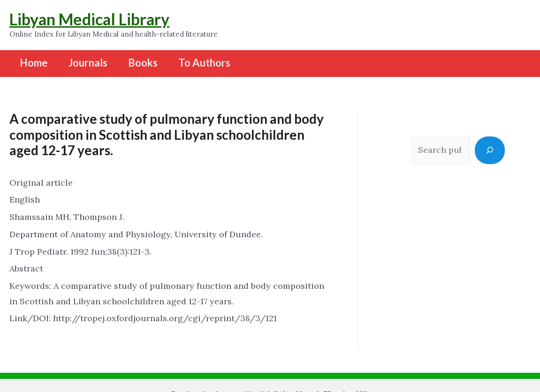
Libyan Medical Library (89, 19)
